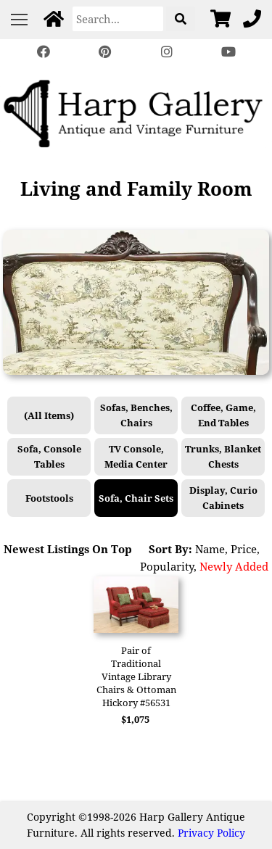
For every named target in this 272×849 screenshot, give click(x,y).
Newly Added (233, 566)
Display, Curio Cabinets (223, 498)
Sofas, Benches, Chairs (136, 415)
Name (210, 549)
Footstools (49, 498)
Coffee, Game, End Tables (223, 415)
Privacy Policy (211, 833)
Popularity (167, 566)
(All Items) (49, 415)
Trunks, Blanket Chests (223, 456)
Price (244, 549)
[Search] (118, 19)
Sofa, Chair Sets (136, 498)
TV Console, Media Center (136, 456)
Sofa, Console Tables (49, 456)
